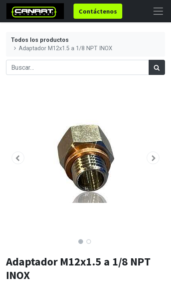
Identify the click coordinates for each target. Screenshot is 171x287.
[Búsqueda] (157, 67)
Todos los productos (40, 40)
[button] (18, 158)
